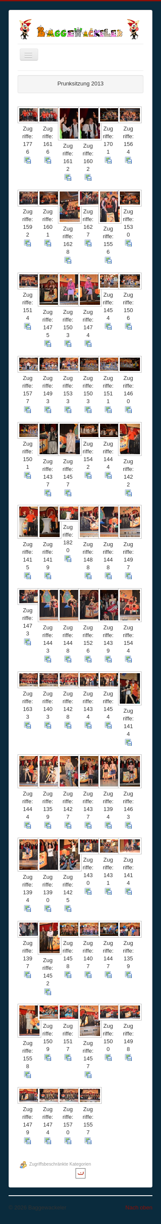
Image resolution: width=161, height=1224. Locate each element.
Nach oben (138, 1207)
